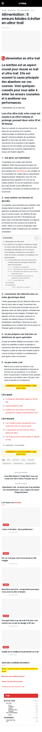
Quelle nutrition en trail (14, 406)
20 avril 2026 (13, 564)
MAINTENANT (21, 386)
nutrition (31, 460)
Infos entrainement (23, 10)
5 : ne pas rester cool (17, 280)
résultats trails (12, 709)
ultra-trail (15, 460)
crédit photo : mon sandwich (23, 287)
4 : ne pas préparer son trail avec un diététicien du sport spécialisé (22, 277)
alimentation (18, 463)
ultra (23, 460)
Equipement (9, 718)
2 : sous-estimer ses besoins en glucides (23, 269)
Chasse (10, 708)
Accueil (4, 10)
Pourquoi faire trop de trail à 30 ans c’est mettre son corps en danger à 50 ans (20, 621)
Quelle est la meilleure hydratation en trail (20, 651)
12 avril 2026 (13, 595)
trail (8, 460)
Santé (33, 10)
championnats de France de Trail (13, 686)
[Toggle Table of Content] (35, 238)
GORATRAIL (11, 706)
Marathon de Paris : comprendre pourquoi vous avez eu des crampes (20, 590)
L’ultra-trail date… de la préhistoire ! (17, 529)
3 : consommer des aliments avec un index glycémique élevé (24, 273)
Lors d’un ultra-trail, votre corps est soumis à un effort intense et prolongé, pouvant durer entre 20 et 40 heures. (22, 262)
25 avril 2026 (13, 532)
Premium (10, 711)
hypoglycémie (30, 463)
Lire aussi (11, 282)
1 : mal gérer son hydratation (20, 267)
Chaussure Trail (10, 720)
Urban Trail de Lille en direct (12, 681)
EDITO (10, 705)
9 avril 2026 (13, 655)
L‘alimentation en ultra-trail (14, 241)
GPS (7, 721)
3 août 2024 (5, 28)
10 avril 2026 (13, 626)
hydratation (7, 463)
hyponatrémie (21, 171)
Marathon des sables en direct (13, 676)
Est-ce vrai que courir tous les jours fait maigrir (19, 559)
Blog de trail (12, 10)
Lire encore (11, 285)
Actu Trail (9, 703)
